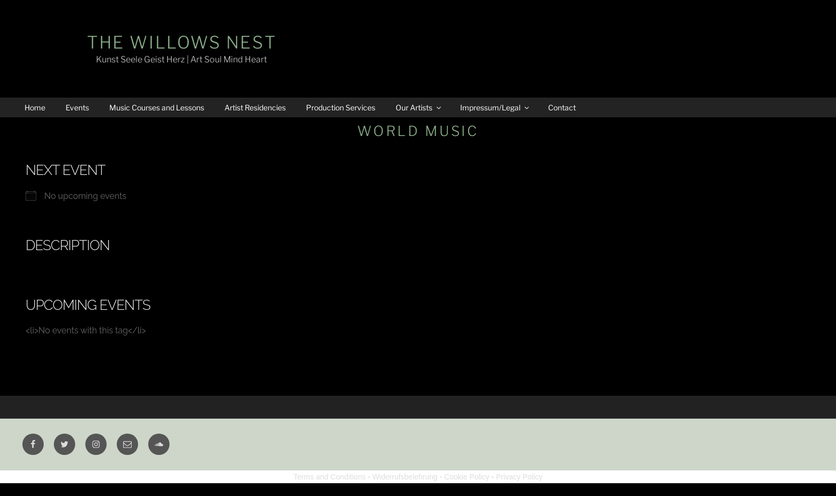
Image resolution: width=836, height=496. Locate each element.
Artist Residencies (255, 107)
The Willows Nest (181, 42)
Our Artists (419, 107)
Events (77, 107)
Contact (562, 107)
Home (35, 107)
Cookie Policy (466, 477)
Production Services (340, 107)
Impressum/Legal (495, 107)
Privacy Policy (519, 477)
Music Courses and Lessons (156, 107)
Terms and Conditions (330, 477)
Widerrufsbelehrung (404, 477)
